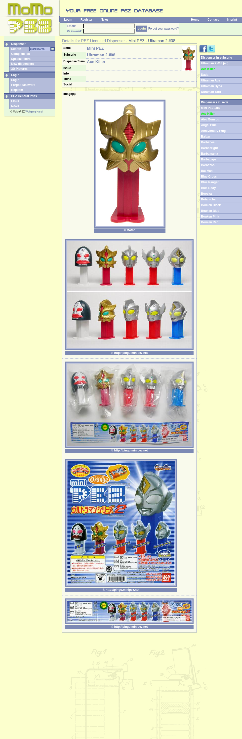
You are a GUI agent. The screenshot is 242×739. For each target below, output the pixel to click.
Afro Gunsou (210, 119)
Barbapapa (208, 159)
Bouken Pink (210, 216)
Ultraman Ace (210, 80)
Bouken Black (211, 205)
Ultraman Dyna (211, 86)
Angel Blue (209, 125)
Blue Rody (208, 188)
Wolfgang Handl (34, 111)
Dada (204, 74)
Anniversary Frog (213, 131)
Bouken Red (209, 222)
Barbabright (209, 148)
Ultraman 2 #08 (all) (214, 63)
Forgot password (23, 85)
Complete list (20, 54)
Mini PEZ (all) (210, 108)
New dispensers (22, 64)
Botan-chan (209, 199)
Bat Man (207, 171)
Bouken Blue (210, 211)
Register (86, 19)
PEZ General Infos (24, 96)
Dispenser (18, 44)
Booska (206, 193)
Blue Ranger (210, 182)
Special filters (21, 59)
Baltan (205, 136)
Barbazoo (208, 165)
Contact (213, 19)
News (104, 19)
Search (16, 49)
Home (195, 19)
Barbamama (209, 153)
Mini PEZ (136, 41)
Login (68, 19)
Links (15, 101)
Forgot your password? (163, 28)
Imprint (232, 19)
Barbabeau (208, 142)
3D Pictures (19, 69)
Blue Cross (209, 176)
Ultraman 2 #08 (161, 41)
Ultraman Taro (211, 92)
